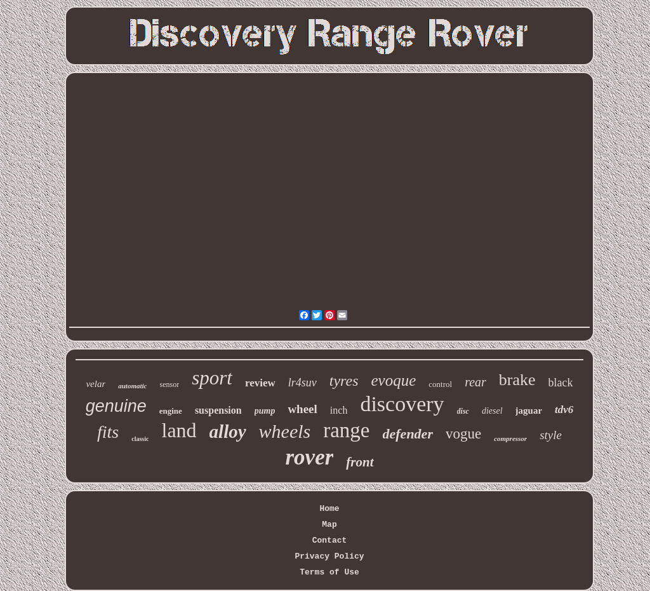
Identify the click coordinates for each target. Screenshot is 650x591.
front (359, 462)
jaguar (529, 410)
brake (517, 379)
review (260, 383)
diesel (492, 411)
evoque (393, 380)
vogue (463, 434)
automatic (132, 386)
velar (95, 384)
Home (329, 508)
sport (212, 378)
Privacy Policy (329, 556)
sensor (169, 384)
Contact (329, 540)
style (551, 435)
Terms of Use (329, 572)
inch (339, 410)
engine (170, 411)
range (346, 430)
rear (475, 382)
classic (140, 438)
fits (108, 432)
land (178, 430)
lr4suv (302, 382)
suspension (218, 410)
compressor (510, 438)
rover (310, 457)
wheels (285, 431)
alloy (227, 431)
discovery (402, 404)
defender (408, 434)
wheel (302, 409)
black (560, 382)
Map (329, 524)
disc (463, 411)
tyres (344, 380)
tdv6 (564, 410)
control (440, 384)
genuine (116, 406)
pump (265, 411)
